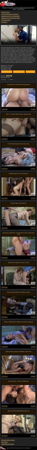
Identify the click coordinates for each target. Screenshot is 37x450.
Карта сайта (10, 448)
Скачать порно (5, 12)
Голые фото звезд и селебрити (9, 14)
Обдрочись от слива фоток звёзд (10, 18)
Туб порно (4, 22)
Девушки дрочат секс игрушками (10, 16)
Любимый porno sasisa (7, 444)
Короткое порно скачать (8, 440)
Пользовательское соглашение (21, 448)
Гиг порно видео (5, 20)
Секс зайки (4, 442)
